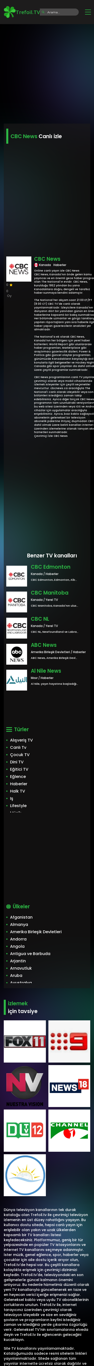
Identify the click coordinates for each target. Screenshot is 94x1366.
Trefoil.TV (22, 12)
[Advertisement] (47, 72)
